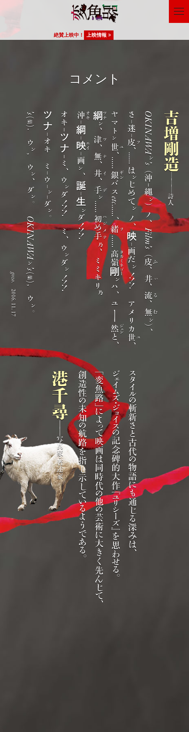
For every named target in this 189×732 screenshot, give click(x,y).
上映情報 (98, 35)
